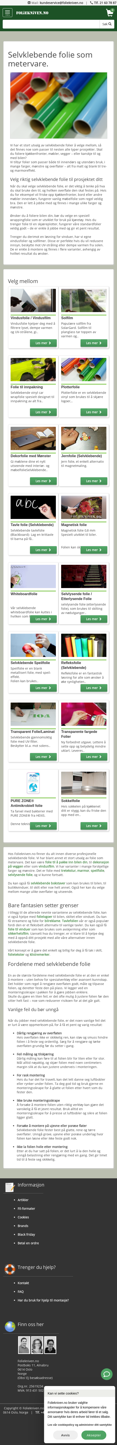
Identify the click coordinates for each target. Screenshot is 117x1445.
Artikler (23, 1200)
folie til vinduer (19, 929)
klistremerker (39, 954)
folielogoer (44, 917)
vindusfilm (46, 866)
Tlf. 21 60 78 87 (105, 3)
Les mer (43, 343)
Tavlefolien (70, 921)
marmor (83, 870)
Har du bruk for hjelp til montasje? (43, 1300)
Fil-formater (26, 1208)
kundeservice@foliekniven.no (61, 3)
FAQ (21, 1292)
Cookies (23, 1217)
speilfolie (97, 870)
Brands (23, 1226)
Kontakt (23, 1283)
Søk (106, 24)
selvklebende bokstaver (48, 883)
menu (7, 13)
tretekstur (68, 870)
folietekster (16, 954)
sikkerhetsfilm (18, 933)
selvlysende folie (20, 875)
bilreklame (52, 921)
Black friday (26, 1234)
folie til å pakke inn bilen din (66, 862)
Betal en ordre (28, 1243)
